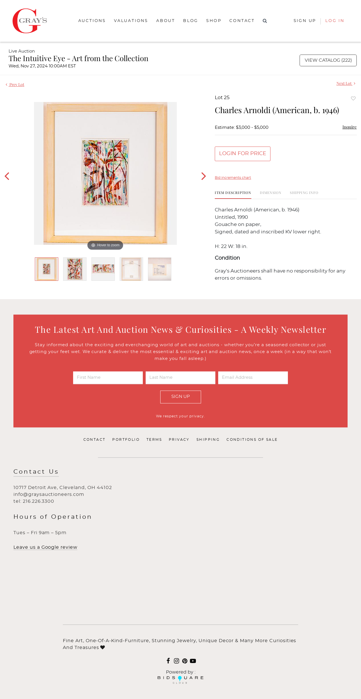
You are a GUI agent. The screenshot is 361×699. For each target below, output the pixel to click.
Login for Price (242, 153)
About (165, 21)
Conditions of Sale (252, 439)
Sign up (305, 21)
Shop (213, 21)
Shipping (208, 439)
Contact (242, 21)
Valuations (131, 21)
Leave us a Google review (45, 547)
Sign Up (180, 396)
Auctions (92, 21)
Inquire (349, 127)
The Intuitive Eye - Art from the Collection (79, 58)
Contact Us (36, 472)
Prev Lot (15, 84)
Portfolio (126, 439)
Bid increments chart (233, 177)
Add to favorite (353, 98)
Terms (154, 439)
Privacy (179, 439)
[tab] (233, 195)
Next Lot (345, 83)
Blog (190, 21)
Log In (334, 21)
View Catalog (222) (328, 60)
